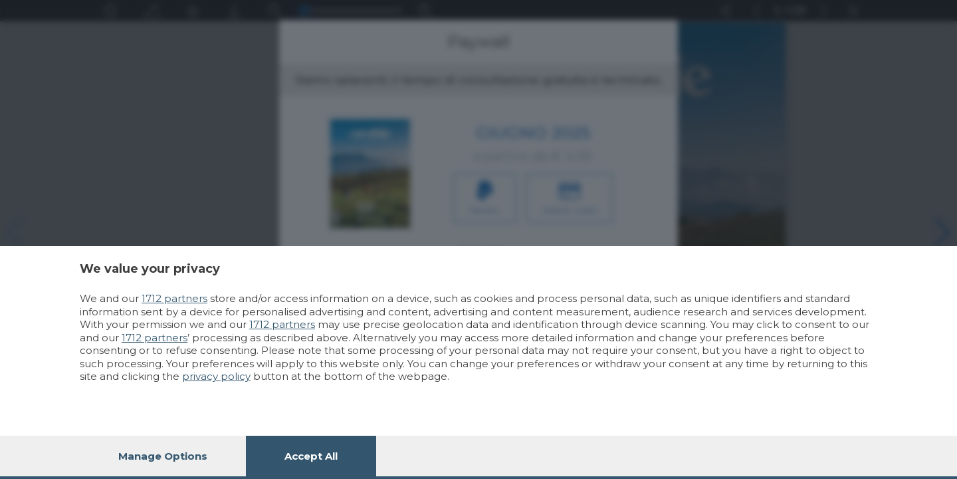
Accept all (311, 456)
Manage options (162, 456)
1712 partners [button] (174, 298)
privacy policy (216, 376)
